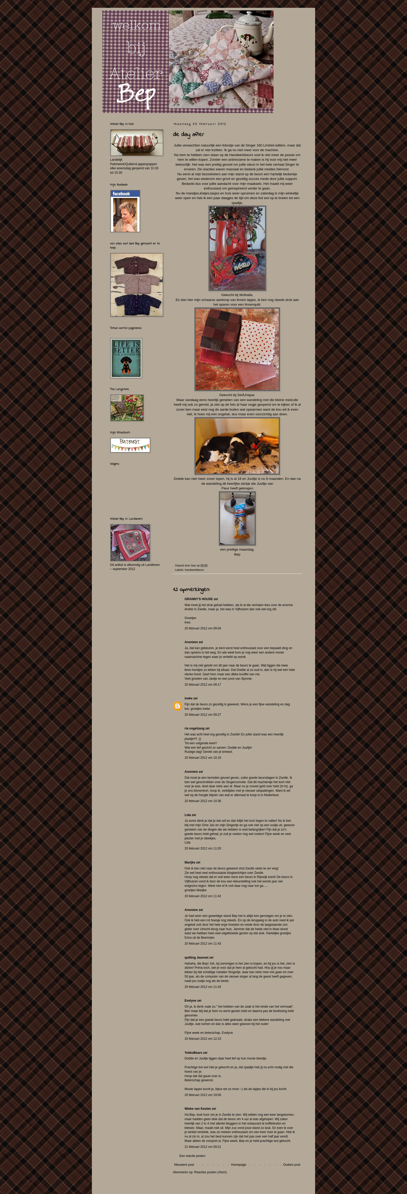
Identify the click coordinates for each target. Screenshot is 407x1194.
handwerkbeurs (194, 569)
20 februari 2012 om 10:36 (203, 801)
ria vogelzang (195, 728)
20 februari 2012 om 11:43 (203, 943)
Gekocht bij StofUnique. (237, 395)
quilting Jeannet (196, 957)
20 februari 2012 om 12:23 (203, 1039)
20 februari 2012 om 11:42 (203, 896)
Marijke (190, 862)
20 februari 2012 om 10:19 (203, 758)
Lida (188, 815)
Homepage (238, 1165)
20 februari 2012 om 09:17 (203, 684)
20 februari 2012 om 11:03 (203, 848)
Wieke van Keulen (198, 1109)
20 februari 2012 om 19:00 (203, 1095)
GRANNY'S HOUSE (199, 599)
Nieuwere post (184, 1165)
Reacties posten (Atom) (210, 1172)
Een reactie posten (192, 1156)
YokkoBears (193, 1053)
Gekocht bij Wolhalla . (237, 295)
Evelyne (190, 1000)
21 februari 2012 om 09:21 (203, 1147)
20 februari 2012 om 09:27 (203, 715)
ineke (189, 698)
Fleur (225, 488)
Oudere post (291, 1165)
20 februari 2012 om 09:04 (203, 628)
